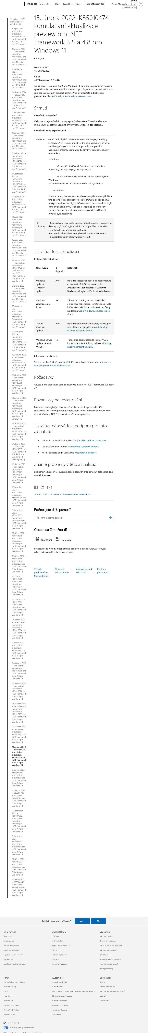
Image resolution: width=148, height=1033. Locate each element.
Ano (82, 921)
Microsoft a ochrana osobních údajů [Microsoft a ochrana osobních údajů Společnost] (112, 991)
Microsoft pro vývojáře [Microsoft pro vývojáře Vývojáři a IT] (59, 982)
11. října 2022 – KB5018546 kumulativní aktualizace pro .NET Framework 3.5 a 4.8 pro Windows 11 (19, 564)
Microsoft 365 (45, 4)
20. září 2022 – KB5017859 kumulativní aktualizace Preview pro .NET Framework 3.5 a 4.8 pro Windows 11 (19, 585)
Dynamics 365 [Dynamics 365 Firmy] (8, 996)
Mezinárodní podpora (86, 452)
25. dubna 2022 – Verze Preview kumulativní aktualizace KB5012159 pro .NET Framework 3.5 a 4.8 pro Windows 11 (19, 712)
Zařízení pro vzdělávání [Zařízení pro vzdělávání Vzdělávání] (108, 941)
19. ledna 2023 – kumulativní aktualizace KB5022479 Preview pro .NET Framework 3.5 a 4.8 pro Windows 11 (19, 473)
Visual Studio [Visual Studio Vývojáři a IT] (56, 1014)
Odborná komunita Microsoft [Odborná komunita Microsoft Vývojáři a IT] (62, 996)
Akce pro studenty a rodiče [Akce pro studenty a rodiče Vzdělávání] (109, 964)
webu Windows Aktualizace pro (94, 310)
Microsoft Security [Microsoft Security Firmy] (9, 987)
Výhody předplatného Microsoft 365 (41, 572)
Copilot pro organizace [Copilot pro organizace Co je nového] (11, 950)
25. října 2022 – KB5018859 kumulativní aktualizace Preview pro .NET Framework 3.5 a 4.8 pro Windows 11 (19, 542)
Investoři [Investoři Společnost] (103, 996)
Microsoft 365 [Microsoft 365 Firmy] (8, 1000)
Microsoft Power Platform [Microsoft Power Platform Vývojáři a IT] (60, 1005)
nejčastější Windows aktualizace (90, 440)
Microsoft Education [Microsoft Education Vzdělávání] (107, 936)
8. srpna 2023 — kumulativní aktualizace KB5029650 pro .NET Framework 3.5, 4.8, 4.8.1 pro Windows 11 (19, 294)
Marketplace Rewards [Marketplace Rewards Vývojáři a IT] (59, 1010)
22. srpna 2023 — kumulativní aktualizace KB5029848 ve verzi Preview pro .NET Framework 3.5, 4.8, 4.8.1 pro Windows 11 (19, 270)
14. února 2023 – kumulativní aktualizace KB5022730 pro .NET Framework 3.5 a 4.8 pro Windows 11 (19, 431)
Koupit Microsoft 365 (95, 4)
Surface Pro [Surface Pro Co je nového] (7, 936)
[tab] (44, 539)
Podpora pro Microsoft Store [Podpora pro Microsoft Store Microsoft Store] (61, 945)
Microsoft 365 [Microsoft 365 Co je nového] (8, 959)
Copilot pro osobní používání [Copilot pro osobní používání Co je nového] (13, 955)
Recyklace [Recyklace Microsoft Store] (55, 959)
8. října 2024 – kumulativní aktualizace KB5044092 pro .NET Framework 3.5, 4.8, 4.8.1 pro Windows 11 (19, 36)
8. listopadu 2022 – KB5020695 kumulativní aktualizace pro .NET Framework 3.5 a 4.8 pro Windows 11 (19, 519)
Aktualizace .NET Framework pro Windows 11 (17, 22)
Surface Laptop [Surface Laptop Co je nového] (8, 941)
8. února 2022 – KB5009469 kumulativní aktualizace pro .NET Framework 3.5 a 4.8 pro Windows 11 (19, 778)
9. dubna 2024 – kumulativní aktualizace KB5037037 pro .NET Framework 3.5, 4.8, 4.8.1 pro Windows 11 (19, 120)
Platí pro (40, 58)
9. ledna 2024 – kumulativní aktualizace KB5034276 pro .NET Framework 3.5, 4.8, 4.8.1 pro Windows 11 (19, 161)
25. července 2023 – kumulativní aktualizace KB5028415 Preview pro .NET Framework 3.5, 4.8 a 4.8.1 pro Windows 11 (19, 316)
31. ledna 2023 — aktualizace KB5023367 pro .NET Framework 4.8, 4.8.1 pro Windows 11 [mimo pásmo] (19, 452)
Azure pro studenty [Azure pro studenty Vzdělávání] (106, 969)
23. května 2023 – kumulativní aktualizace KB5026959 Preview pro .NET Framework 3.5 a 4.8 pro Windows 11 (19, 384)
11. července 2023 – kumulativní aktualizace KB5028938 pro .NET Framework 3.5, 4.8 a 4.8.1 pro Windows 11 (19, 340)
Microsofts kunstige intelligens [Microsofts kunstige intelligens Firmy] (14, 982)
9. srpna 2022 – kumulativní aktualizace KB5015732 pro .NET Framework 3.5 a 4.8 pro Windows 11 (19, 650)
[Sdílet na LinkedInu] (41, 487)
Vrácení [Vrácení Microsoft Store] (54, 950)
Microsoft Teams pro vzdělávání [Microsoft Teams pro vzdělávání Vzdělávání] (111, 945)
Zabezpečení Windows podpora (83, 446)
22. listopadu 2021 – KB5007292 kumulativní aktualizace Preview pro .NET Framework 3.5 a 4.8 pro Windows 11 (19, 821)
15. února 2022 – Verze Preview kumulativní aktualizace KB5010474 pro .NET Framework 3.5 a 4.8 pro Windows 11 (19, 756)
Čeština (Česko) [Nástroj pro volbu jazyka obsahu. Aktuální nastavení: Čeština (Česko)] (13, 1023)
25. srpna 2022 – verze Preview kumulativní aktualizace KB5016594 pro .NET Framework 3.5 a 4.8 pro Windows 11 (19, 628)
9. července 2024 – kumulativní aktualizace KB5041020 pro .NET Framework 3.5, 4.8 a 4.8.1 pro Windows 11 (19, 78)
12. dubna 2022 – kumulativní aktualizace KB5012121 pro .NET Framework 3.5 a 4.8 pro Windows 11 (19, 734)
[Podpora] (32, 4)
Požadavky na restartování (78, 96)
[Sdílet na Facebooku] (36, 487)
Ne (98, 921)
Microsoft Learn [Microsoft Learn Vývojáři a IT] (57, 987)
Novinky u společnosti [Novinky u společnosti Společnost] (107, 987)
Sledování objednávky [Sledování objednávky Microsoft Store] (59, 955)
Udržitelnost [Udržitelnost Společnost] (104, 1000)
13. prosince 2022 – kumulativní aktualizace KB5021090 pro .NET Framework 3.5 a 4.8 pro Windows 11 (19, 496)
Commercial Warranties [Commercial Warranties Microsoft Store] (60, 964)
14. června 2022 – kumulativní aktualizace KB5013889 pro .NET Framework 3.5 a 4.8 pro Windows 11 (19, 671)
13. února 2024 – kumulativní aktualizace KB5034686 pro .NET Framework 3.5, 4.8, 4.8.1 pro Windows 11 (19, 141)
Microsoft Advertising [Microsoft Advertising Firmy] (10, 1005)
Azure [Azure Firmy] (5, 991)
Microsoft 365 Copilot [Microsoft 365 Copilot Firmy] (11, 1010)
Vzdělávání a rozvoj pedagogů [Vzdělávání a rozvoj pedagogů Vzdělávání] (110, 959)
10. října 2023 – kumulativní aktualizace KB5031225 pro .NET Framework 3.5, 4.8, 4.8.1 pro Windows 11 (19, 204)
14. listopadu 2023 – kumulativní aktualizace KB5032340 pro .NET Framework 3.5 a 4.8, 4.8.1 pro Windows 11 (19, 182)
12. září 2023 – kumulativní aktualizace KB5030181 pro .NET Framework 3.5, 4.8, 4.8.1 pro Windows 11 (19, 248)
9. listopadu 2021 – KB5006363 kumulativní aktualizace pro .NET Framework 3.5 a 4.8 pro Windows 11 (19, 845)
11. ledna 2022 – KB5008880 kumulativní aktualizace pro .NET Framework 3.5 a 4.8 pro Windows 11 (19, 798)
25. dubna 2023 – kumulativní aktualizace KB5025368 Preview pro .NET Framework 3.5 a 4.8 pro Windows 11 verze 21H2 (19, 408)
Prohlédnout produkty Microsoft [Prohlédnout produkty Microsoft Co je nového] (14, 964)
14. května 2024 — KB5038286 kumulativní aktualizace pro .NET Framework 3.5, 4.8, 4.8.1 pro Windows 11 (19, 100)
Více (78, 4)
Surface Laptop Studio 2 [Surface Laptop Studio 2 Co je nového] (11, 945)
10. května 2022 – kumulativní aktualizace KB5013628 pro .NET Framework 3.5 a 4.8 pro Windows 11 (19, 691)
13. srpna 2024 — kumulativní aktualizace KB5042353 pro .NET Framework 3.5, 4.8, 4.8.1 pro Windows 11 (19, 57)
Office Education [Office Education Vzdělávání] (105, 955)
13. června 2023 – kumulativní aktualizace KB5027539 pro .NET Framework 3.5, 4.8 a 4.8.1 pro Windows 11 (19, 362)
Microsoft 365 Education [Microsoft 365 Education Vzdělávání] (108, 950)
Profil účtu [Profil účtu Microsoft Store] (55, 936)
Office (57, 4)
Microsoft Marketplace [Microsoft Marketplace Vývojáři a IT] (59, 1000)
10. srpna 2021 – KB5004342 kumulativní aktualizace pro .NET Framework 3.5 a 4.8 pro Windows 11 (19, 887)
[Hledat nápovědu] (134, 3)
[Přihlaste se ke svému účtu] (141, 3)
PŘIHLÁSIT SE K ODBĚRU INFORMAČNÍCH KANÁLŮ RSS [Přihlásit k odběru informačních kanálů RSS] (64, 494)
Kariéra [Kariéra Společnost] (102, 982)
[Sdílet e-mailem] (48, 487)
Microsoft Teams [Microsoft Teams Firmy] (9, 1014)
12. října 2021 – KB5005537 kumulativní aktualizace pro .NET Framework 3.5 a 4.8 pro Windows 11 (19, 867)
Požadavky (57, 96)
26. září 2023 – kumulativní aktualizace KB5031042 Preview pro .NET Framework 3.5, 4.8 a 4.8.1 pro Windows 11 (19, 226)
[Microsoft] (13, 4)
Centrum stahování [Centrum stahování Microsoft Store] (58, 941)
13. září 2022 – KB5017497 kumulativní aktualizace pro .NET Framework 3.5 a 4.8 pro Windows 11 (19, 607)
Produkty (67, 4)
